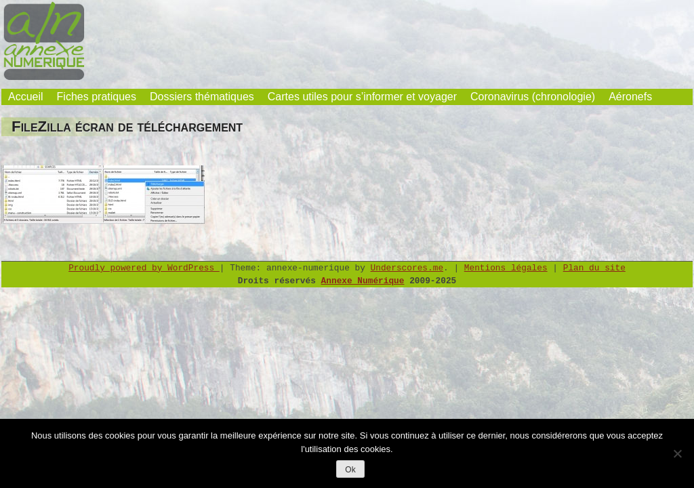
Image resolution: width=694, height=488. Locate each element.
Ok (350, 469)
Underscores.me (407, 268)
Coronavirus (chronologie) (532, 96)
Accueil (25, 96)
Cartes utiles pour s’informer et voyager (362, 96)
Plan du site (594, 268)
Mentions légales (506, 268)
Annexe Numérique (363, 281)
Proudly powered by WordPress (144, 268)
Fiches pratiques (96, 96)
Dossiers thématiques (202, 96)
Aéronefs (630, 96)
